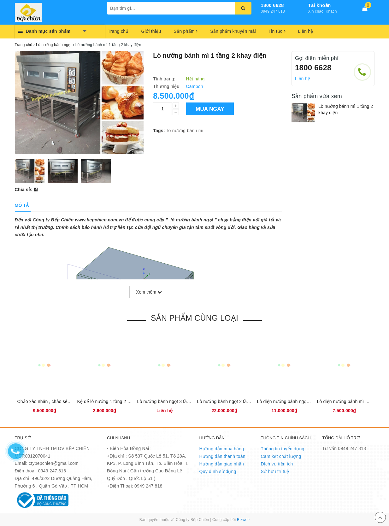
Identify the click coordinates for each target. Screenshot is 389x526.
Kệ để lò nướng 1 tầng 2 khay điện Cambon (121, 401)
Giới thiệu (151, 31)
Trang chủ (118, 31)
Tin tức (277, 31)
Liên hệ (305, 31)
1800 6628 (272, 5)
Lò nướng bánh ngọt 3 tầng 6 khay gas (176, 401)
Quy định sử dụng (217, 471)
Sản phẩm (186, 31)
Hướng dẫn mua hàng (221, 448)
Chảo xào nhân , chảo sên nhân (49, 401)
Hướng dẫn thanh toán (222, 456)
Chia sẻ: (24, 189)
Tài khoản (319, 5)
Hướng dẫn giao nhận (221, 463)
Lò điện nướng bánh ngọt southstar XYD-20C (302, 401)
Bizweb (243, 519)
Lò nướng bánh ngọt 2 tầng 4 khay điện (236, 401)
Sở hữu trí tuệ (275, 471)
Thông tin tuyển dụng (282, 448)
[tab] (22, 205)
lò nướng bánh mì (185, 130)
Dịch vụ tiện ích (277, 463)
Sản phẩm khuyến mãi (233, 31)
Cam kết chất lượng (281, 456)
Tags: (159, 130)
